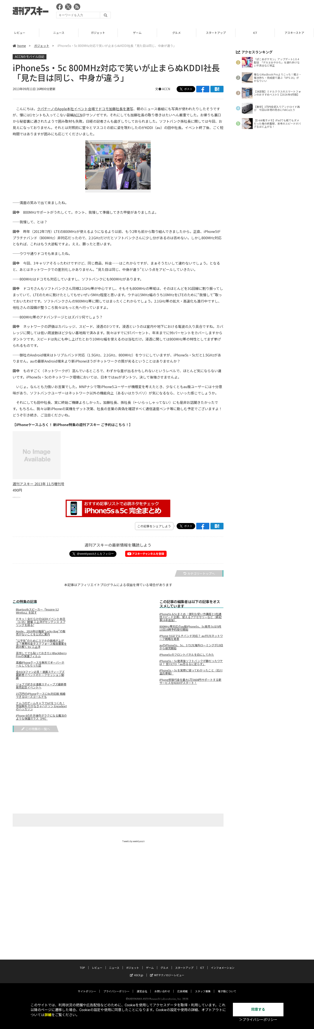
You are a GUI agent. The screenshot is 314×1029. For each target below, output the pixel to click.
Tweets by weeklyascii (133, 841)
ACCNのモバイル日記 (29, 56)
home (19, 45)
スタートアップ (255, 33)
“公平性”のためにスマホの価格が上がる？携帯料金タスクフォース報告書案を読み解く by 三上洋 (41, 643)
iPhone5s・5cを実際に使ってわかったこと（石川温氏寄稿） (190, 672)
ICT (294, 33)
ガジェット (137, 33)
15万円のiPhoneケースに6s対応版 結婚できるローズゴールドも (40, 695)
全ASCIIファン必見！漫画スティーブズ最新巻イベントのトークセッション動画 (40, 675)
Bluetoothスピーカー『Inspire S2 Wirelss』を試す (37, 611)
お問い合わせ (162, 987)
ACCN (166, 89)
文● (158, 89)
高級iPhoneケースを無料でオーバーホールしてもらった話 (40, 664)
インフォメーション (222, 963)
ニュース (98, 33)
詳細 (47, 1015)
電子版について (227, 987)
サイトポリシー (87, 987)
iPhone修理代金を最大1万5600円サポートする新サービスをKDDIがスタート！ (190, 681)
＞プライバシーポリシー (258, 1020)
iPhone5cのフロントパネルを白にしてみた (186, 654)
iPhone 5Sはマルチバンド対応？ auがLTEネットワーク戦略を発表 (191, 637)
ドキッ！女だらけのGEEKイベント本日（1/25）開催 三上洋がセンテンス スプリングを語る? (40, 621)
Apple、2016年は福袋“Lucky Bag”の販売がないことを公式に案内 (40, 633)
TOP (19, 33)
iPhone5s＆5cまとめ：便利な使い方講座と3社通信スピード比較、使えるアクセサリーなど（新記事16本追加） (190, 617)
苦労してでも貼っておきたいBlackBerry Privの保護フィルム (41, 655)
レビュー (59, 33)
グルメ (216, 33)
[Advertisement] (222, 12)
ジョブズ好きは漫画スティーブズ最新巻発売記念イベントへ (41, 686)
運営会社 (142, 987)
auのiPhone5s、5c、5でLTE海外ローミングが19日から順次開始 (191, 647)
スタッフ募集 (203, 987)
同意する (258, 1009)
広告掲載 (182, 987)
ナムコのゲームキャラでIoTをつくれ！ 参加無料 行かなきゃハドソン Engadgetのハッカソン (41, 706)
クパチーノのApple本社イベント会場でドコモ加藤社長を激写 (85, 108)
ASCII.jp (136, 971)
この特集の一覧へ (35, 729)
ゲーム (176, 33)
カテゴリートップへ (199, 573)
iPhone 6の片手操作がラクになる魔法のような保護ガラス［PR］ (41, 717)
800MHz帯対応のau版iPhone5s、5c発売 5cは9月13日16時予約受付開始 (190, 628)
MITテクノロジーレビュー (167, 971)
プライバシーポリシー (116, 987)
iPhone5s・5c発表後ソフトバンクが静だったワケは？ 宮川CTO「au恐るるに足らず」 (191, 662)
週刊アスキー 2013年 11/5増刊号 (38, 483)
